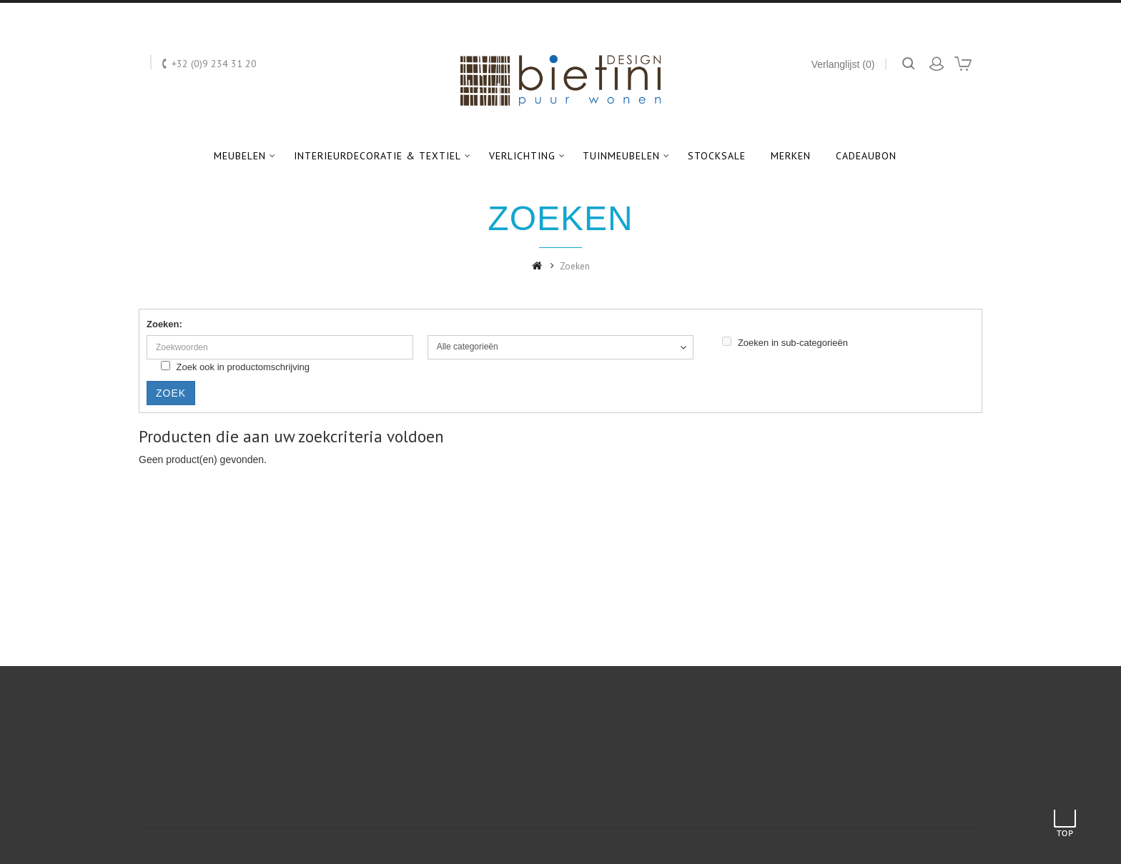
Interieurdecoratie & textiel (377, 155)
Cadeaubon (866, 155)
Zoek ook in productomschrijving (235, 366)
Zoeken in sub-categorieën (785, 342)
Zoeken (575, 266)
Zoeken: (164, 324)
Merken (791, 155)
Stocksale (717, 155)
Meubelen (240, 155)
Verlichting (522, 155)
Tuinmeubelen (621, 155)
